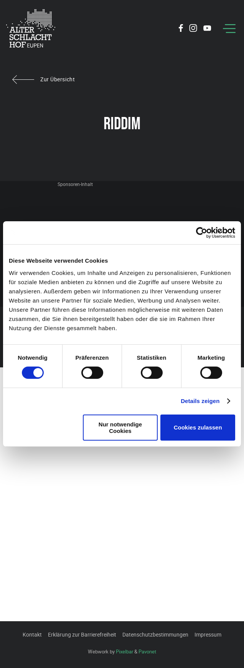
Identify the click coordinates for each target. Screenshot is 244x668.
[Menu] (229, 28)
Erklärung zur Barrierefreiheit (82, 634)
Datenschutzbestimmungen (155, 634)
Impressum (208, 634)
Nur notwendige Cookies (120, 427)
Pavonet (147, 651)
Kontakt (32, 634)
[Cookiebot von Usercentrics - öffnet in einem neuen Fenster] (201, 233)
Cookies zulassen (198, 427)
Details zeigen (200, 401)
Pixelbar (124, 651)
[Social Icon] (181, 29)
